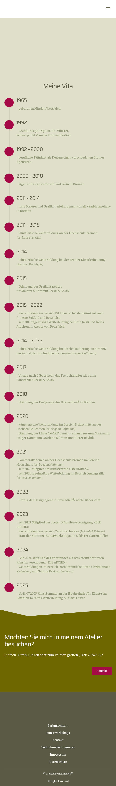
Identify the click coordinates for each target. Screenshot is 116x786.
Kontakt (58, 740)
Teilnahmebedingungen (58, 747)
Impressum (58, 754)
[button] (102, 671)
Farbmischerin (58, 725)
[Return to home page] (24, 9)
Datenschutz (58, 762)
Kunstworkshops (58, 733)
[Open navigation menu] (108, 9)
